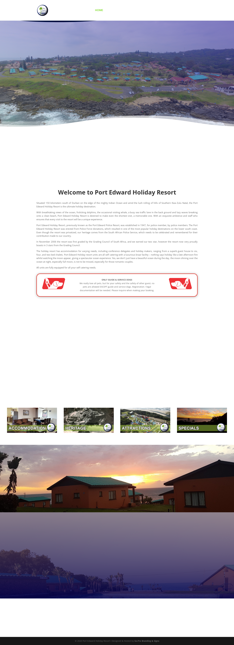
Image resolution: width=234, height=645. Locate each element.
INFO (139, 10)
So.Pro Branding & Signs (146, 640)
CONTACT (171, 10)
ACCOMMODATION (119, 10)
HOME (99, 10)
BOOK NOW (190, 10)
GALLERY (155, 10)
